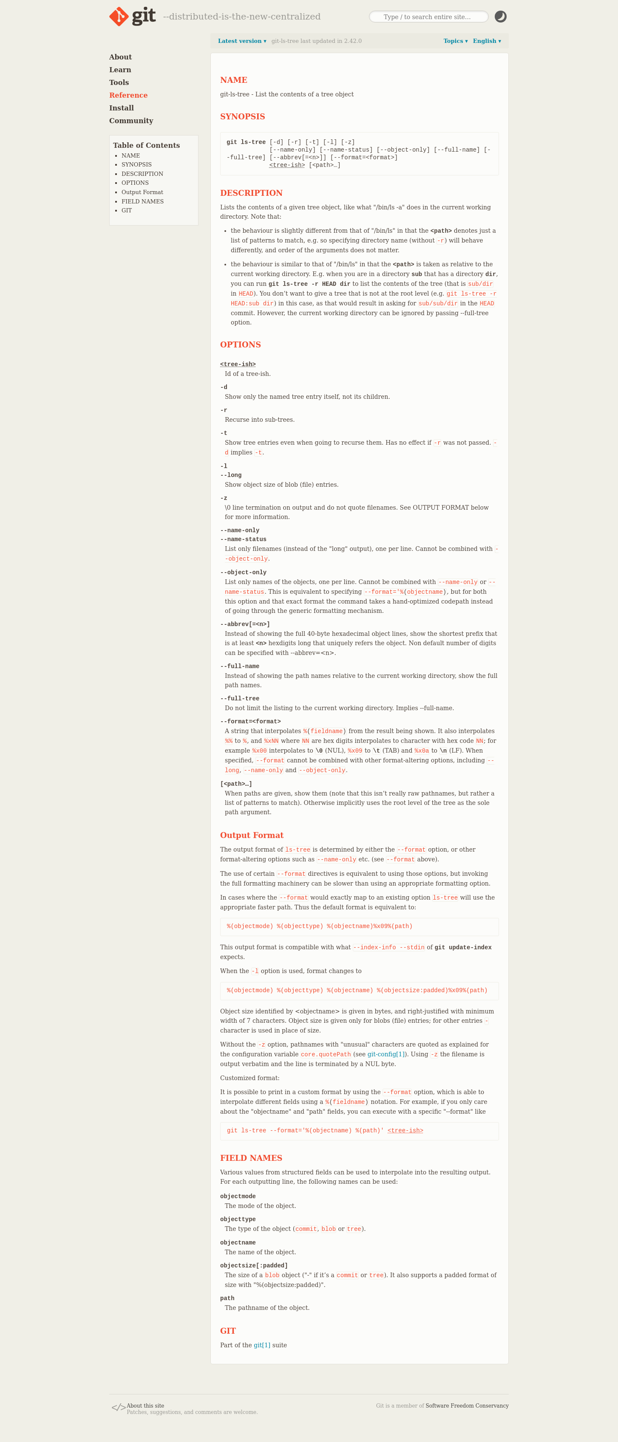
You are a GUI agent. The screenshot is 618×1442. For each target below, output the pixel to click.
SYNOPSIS (137, 164)
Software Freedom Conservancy (467, 1406)
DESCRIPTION (142, 174)
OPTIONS (135, 183)
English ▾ (487, 41)
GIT (127, 210)
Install (121, 108)
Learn (120, 70)
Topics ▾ (456, 41)
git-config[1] (386, 1054)
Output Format (142, 192)
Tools (119, 83)
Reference (128, 95)
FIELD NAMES (143, 201)
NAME (131, 155)
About (120, 57)
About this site (145, 1406)
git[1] (262, 1345)
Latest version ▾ (242, 41)
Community (131, 121)
